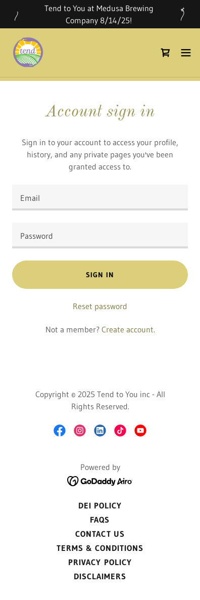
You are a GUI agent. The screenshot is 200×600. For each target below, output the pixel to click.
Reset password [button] (100, 306)
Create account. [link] (128, 329)
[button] (186, 52)
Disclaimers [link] (100, 576)
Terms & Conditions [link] (100, 548)
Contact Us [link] (99, 534)
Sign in (100, 274)
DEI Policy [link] (100, 505)
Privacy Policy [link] (99, 562)
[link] (28, 52)
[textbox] (100, 197)
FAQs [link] (100, 520)
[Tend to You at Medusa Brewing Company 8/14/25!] (100, 14)
